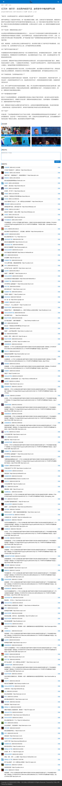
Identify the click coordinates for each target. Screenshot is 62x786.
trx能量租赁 (7, 456)
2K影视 (6, 198)
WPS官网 (6, 509)
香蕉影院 (6, 178)
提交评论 (57, 161)
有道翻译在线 (7, 743)
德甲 (6, 5)
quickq (6, 229)
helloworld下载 (8, 376)
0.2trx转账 (6, 395)
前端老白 (9, 784)
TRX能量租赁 (7, 219)
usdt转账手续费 (8, 442)
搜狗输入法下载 (8, 749)
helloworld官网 (8, 249)
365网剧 (6, 209)
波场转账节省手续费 (9, 556)
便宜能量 (6, 363)
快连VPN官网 (7, 307)
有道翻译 (6, 302)
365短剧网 (7, 204)
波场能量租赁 (7, 344)
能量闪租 (6, 570)
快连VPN (6, 351)
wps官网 (6, 234)
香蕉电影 (6, 172)
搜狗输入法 (7, 707)
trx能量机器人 (7, 491)
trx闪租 (6, 770)
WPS (5, 255)
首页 (2, 5)
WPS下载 (6, 286)
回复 (59, 167)
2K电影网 (6, 167)
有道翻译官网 (7, 476)
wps (5, 333)
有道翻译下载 (7, 260)
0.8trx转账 (6, 356)
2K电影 (6, 193)
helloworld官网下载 (9, 312)
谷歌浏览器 (7, 297)
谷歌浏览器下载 (8, 239)
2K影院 (6, 183)
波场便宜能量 (7, 404)
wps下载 (6, 431)
